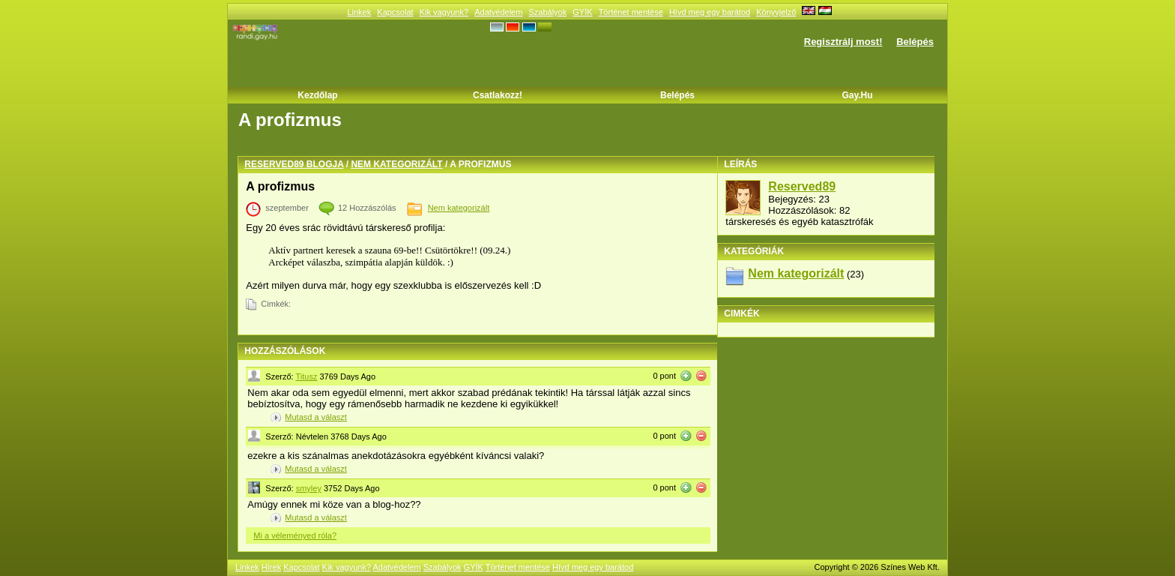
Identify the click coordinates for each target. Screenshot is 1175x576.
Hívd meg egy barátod (709, 12)
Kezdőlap (317, 95)
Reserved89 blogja (293, 164)
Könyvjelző (776, 12)
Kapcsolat (395, 12)
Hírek (271, 567)
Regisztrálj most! (843, 41)
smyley (308, 488)
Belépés (915, 41)
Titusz (307, 376)
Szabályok (547, 12)
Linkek (359, 12)
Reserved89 (802, 186)
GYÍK (582, 12)
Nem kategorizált (396, 164)
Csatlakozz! (497, 95)
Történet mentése (631, 12)
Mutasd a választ (316, 417)
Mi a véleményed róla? (294, 535)
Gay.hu (857, 95)
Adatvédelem (498, 12)
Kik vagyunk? (444, 12)
